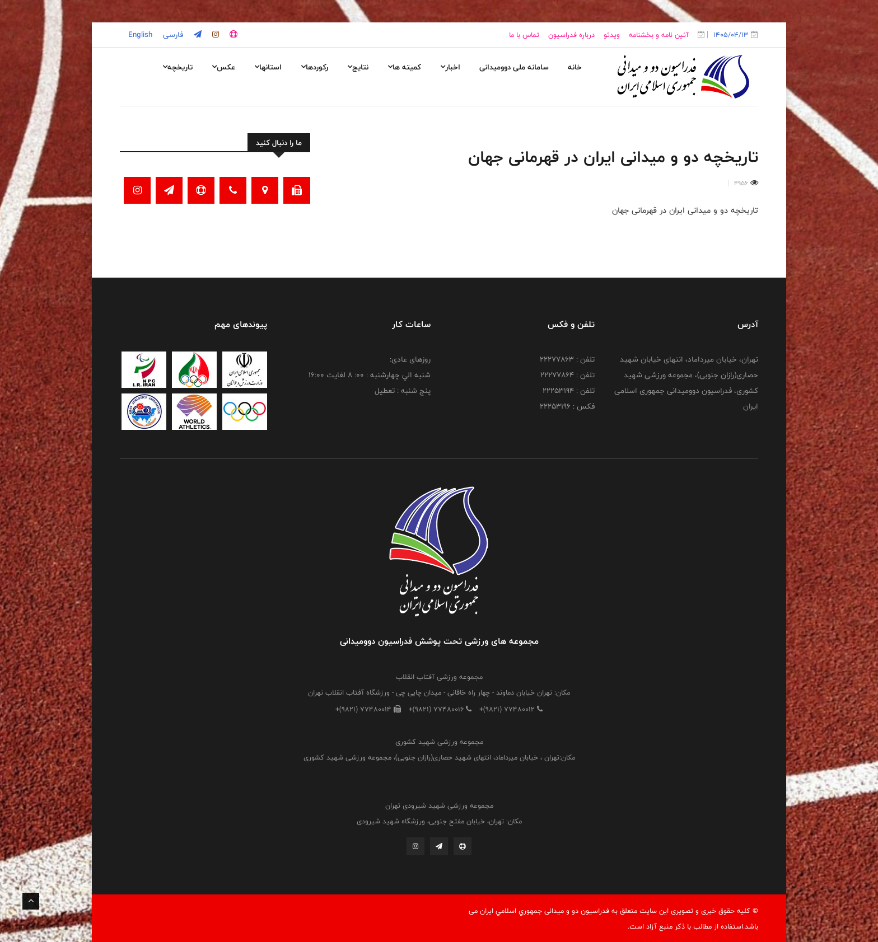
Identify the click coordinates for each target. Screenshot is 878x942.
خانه (575, 67)
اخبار (450, 67)
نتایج (357, 67)
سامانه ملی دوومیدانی (514, 67)
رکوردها (314, 67)
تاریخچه (177, 67)
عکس (223, 67)
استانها (268, 67)
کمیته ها (404, 67)
